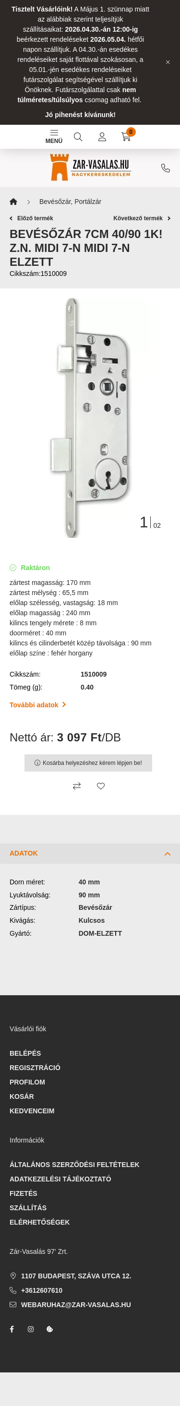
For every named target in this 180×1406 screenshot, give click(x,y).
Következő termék (141, 218)
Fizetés (23, 1193)
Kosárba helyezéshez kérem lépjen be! (92, 763)
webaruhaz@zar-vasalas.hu (76, 1305)
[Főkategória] (13, 202)
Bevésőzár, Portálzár (70, 201)
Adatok (24, 853)
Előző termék (31, 218)
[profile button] (102, 136)
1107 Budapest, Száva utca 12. (76, 1276)
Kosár (22, 1096)
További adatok (38, 705)
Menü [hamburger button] (54, 137)
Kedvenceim (32, 1111)
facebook (11, 1329)
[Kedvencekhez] (100, 786)
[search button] (78, 136)
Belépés (25, 1053)
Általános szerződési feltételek (75, 1164)
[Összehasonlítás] (76, 786)
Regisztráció (35, 1068)
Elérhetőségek (40, 1222)
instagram (30, 1329)
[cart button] (126, 136)
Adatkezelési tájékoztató (60, 1179)
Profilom (27, 1082)
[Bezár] (168, 62)
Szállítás (28, 1208)
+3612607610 (165, 168)
